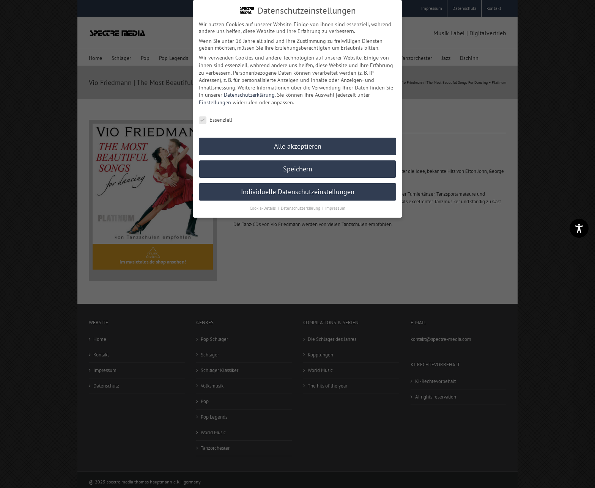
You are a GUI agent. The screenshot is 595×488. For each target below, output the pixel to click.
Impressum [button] (335, 207)
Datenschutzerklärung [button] (301, 207)
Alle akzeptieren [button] (297, 145)
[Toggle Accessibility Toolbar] (579, 228)
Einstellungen (215, 101)
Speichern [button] (297, 168)
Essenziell (215, 119)
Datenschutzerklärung (249, 94)
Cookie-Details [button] (263, 207)
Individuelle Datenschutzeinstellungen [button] (297, 191)
